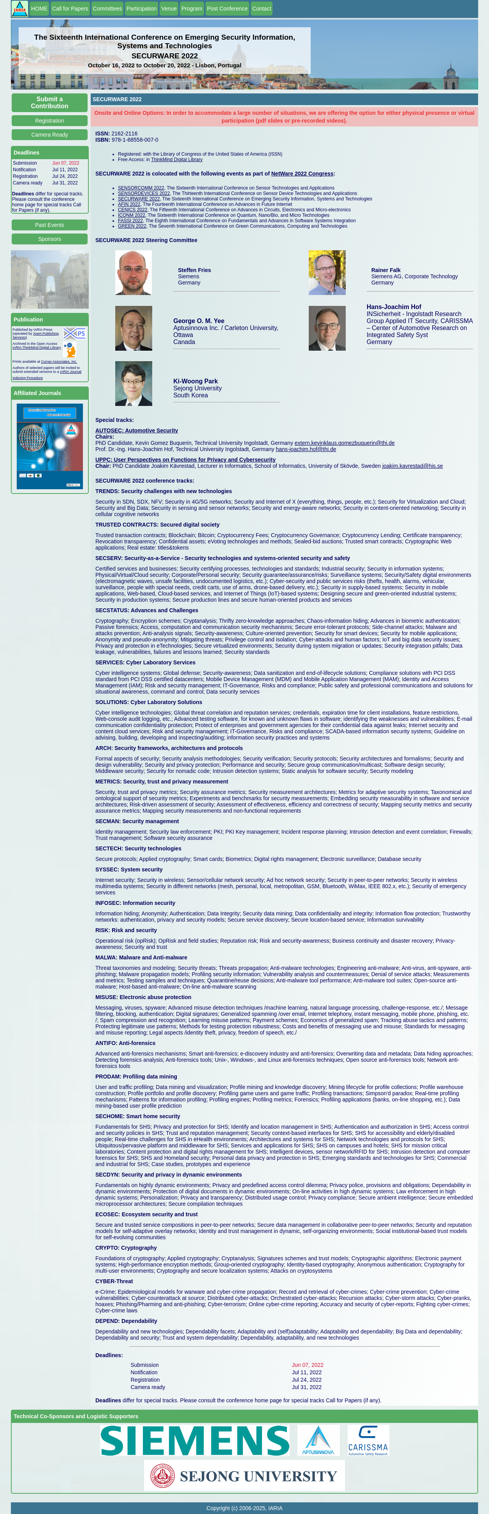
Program (191, 8)
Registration (49, 121)
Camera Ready (49, 135)
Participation (142, 8)
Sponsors (49, 239)
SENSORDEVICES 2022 (144, 193)
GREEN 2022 (132, 226)
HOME (39, 8)
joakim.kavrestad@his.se (412, 466)
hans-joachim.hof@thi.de (306, 449)
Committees (107, 8)
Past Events (49, 225)
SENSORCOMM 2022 (141, 188)
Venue (169, 8)
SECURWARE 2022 (139, 199)
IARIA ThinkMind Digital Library (36, 348)
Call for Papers (70, 8)
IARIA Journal (70, 372)
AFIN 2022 (129, 204)
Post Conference (227, 8)
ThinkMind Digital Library (176, 159)
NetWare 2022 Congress (302, 173)
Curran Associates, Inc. (59, 362)
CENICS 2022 (132, 210)
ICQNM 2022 (131, 215)
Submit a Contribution (50, 102)
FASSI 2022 (130, 220)
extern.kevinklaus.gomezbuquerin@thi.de (345, 443)
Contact (261, 8)
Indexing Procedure (27, 378)
